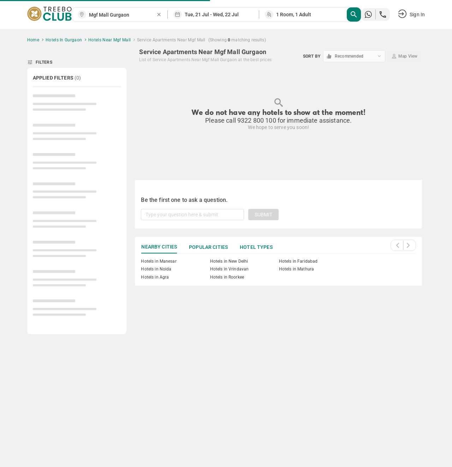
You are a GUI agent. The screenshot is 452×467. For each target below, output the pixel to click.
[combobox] (122, 15)
